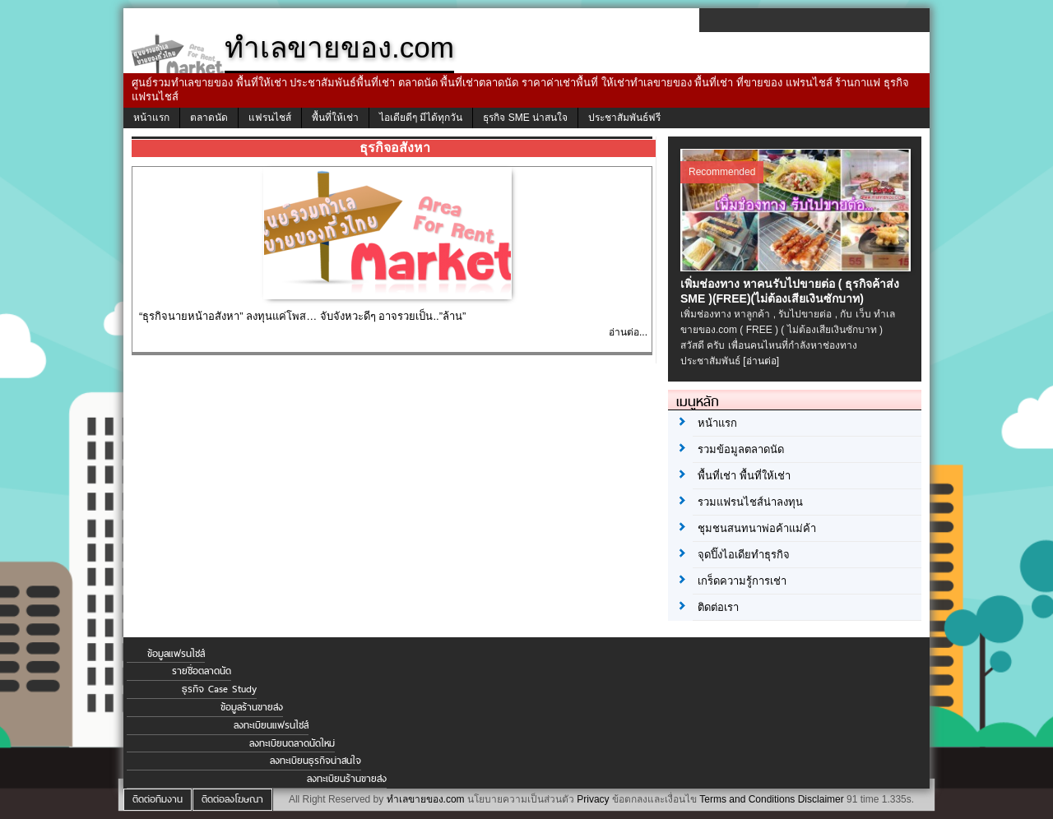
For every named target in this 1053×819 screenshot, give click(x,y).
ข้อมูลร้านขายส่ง (251, 707)
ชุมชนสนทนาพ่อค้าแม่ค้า (757, 528)
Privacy (593, 799)
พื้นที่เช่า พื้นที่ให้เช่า (744, 476)
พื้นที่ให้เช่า (335, 117)
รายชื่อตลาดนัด (201, 671)
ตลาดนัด (209, 117)
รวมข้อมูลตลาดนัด (741, 449)
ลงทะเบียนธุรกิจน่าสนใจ (315, 760)
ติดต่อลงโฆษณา (232, 799)
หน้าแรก (151, 117)
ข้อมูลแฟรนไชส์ (176, 653)
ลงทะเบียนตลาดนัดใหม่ (292, 743)
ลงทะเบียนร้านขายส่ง (347, 778)
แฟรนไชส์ (269, 117)
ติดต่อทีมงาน (157, 799)
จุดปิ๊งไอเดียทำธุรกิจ (744, 554)
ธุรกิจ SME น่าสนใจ (525, 117)
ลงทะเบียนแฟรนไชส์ (271, 725)
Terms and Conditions (747, 799)
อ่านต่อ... (628, 332)
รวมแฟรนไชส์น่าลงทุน (750, 502)
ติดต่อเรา (718, 607)
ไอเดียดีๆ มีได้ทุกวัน (420, 117)
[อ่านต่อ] (761, 361)
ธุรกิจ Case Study (219, 689)
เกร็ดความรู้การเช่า (742, 581)
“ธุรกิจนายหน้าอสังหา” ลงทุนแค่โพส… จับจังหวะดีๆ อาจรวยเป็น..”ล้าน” (302, 316)
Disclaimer (821, 799)
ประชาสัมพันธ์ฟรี (624, 117)
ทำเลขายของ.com (426, 799)
